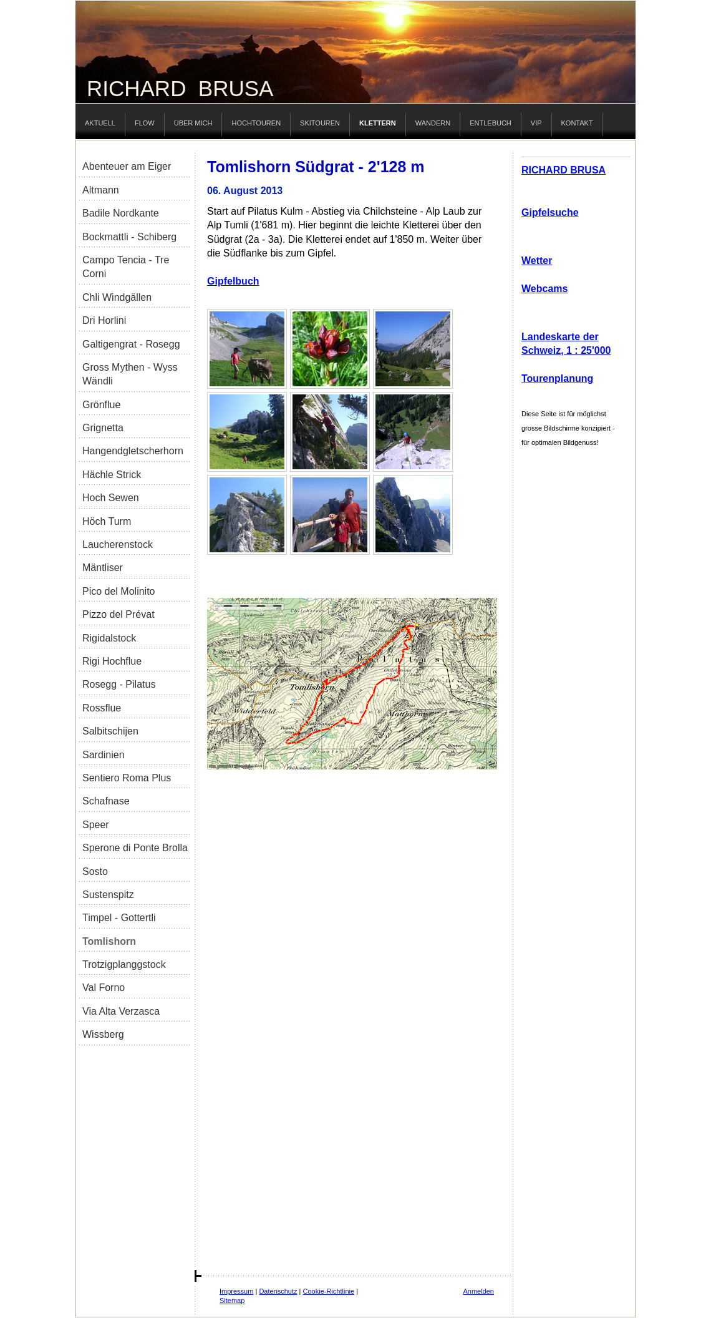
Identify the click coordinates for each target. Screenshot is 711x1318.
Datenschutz (278, 1291)
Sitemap (232, 1300)
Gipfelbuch (233, 281)
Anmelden (478, 1291)
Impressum (236, 1291)
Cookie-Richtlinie (329, 1291)
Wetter (537, 260)
